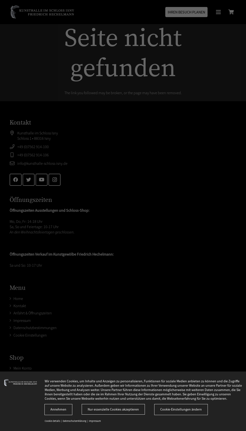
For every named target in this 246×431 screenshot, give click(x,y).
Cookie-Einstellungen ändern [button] (181, 409)
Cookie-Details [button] (53, 421)
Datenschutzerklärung (75, 421)
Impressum (95, 421)
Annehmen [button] (58, 409)
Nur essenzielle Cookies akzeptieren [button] (113, 409)
